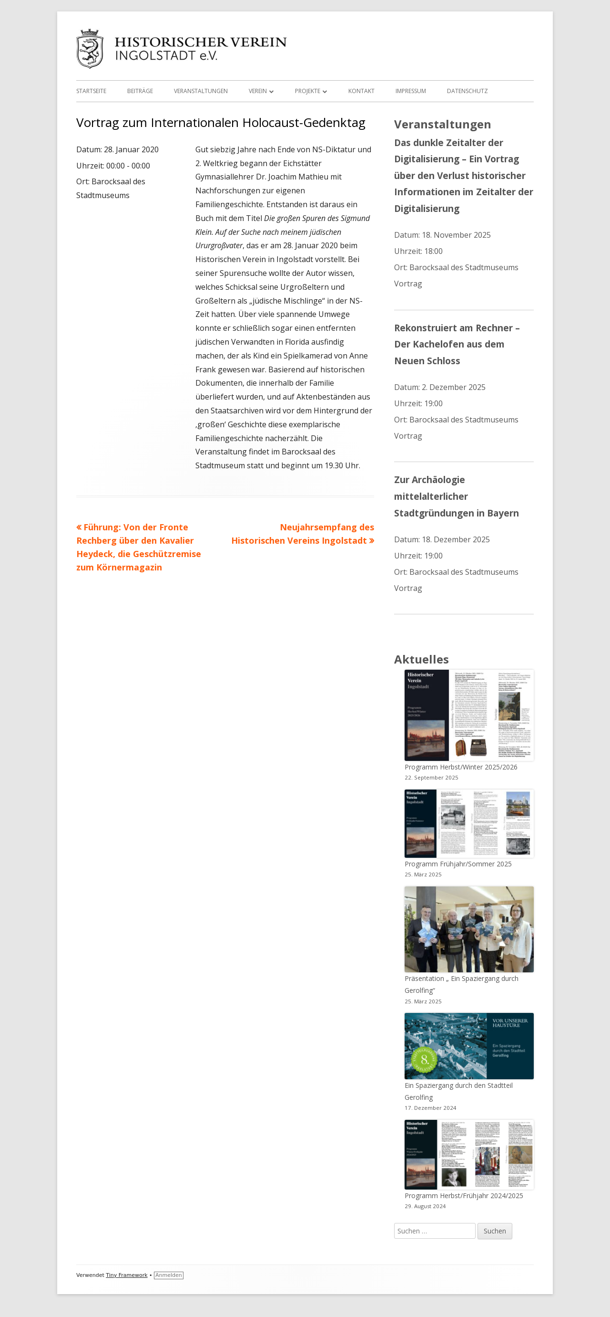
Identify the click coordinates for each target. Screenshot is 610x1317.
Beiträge (140, 91)
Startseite (91, 91)
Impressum (411, 91)
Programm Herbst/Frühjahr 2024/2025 (464, 1195)
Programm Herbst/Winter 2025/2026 (461, 766)
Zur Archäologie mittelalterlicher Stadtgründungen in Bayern (456, 496)
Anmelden (168, 1275)
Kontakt (361, 91)
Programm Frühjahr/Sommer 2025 (458, 863)
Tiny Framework (126, 1275)
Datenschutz (467, 91)
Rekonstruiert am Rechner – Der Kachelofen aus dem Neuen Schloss (457, 344)
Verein (258, 91)
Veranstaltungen (201, 91)
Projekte (307, 91)
